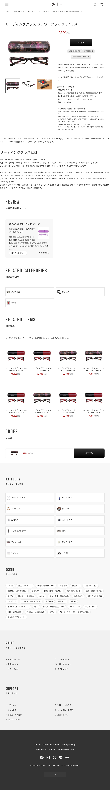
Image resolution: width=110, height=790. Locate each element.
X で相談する (88, 51)
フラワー (12, 303)
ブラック (63, 292)
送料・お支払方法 (64, 705)
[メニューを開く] (7, 4)
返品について (62, 715)
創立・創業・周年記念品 (59, 596)
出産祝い (75, 586)
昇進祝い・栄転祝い (26, 596)
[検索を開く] (95, 4)
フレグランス (64, 542)
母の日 (52, 612)
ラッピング (12, 710)
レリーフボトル (65, 498)
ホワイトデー (90, 607)
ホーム (7, 12)
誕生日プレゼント (18, 253)
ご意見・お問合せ (15, 715)
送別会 (73, 601)
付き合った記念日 (95, 596)
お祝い (41, 596)
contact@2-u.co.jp (67, 744)
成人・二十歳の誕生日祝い (53, 607)
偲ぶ (36, 607)
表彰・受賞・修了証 (94, 591)
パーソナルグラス (15, 498)
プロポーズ (12, 601)
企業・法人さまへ (64, 664)
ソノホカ (12, 553)
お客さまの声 (13, 664)
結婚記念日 (78, 596)
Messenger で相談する (81, 57)
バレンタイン (74, 607)
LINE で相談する (75, 51)
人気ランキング (14, 659)
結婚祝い (63, 586)
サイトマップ (62, 669)
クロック (63, 509)
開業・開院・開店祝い (52, 591)
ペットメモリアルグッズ (30, 601)
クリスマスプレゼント (16, 617)
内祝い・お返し (91, 586)
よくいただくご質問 (65, 710)
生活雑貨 (12, 520)
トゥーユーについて (13, 720)
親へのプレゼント (74, 591)
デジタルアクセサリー (17, 531)
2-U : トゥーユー (55, 4)
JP (55, 774)
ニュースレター (63, 659)
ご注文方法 (12, 705)
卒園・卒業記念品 (14, 612)
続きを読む (45, 253)
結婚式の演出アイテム (45, 586)
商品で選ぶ (18, 12)
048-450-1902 (45, 744)
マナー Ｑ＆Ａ (13, 669)
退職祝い (49, 601)
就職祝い (61, 601)
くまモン (63, 553)
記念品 (10, 596)
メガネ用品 (43, 12)
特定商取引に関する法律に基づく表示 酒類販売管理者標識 (55, 749)
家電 (61, 531)
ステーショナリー (66, 520)
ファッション (30, 12)
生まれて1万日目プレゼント (18, 607)
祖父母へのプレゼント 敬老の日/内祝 (74, 612)
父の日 (10, 586)
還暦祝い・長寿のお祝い (17, 591)
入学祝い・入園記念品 (35, 612)
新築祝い (35, 591)
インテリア (13, 509)
